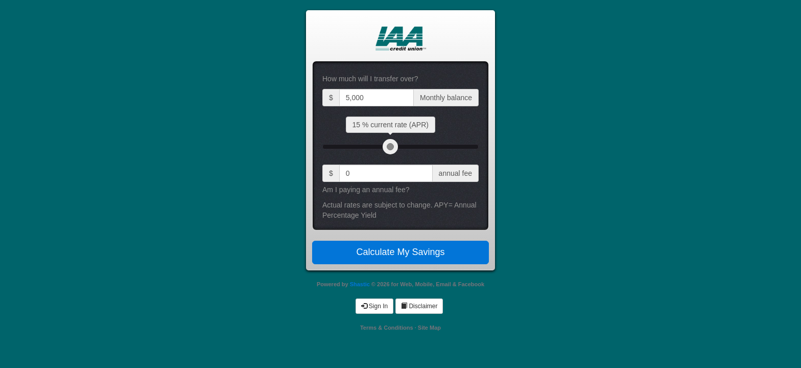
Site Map (429, 328)
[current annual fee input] (386, 173)
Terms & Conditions (386, 328)
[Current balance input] (376, 97)
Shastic (360, 284)
